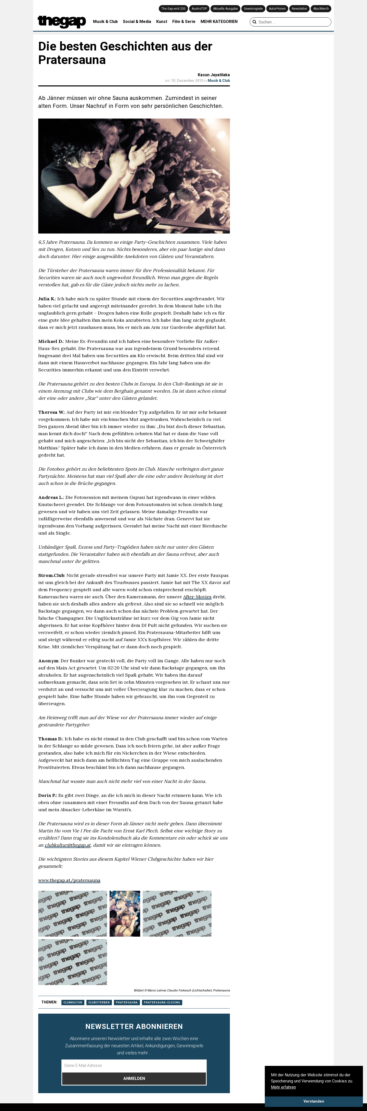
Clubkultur (72, 1002)
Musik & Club (105, 21)
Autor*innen (277, 8)
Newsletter (299, 8)
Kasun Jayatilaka (214, 74)
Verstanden (314, 1101)
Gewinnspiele (253, 8)
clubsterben (99, 1002)
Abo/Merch (321, 8)
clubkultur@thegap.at (67, 845)
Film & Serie (183, 21)
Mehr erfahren (283, 1087)
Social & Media (137, 21)
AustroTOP (199, 8)
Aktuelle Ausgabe (225, 8)
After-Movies (197, 597)
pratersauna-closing (162, 1002)
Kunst (161, 21)
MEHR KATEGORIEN (219, 21)
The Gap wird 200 (173, 8)
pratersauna (127, 1002)
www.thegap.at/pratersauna (69, 880)
